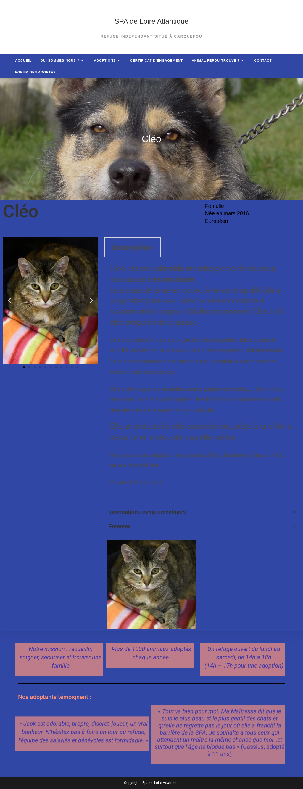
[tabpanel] (202, 378)
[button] (9, 300)
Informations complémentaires (147, 512)
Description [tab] (132, 247)
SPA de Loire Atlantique (151, 21)
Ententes (119, 526)
